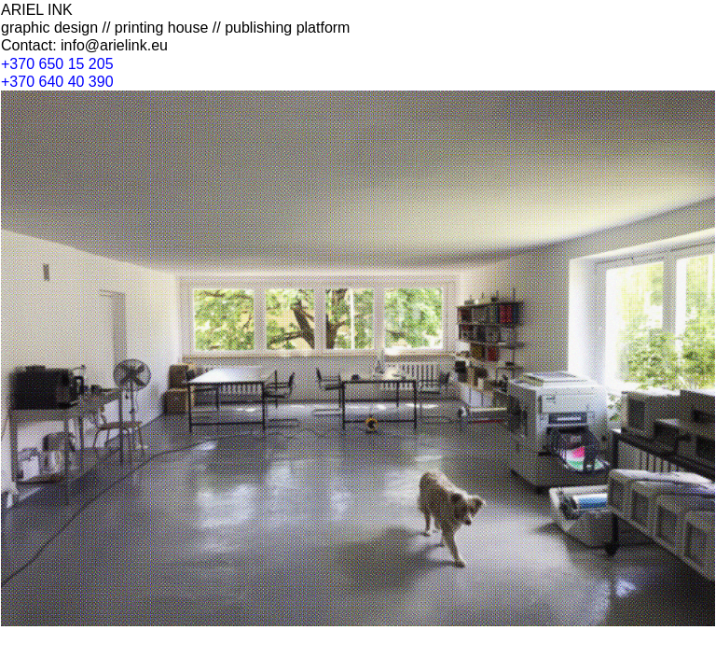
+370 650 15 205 (57, 64)
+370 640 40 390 (57, 82)
